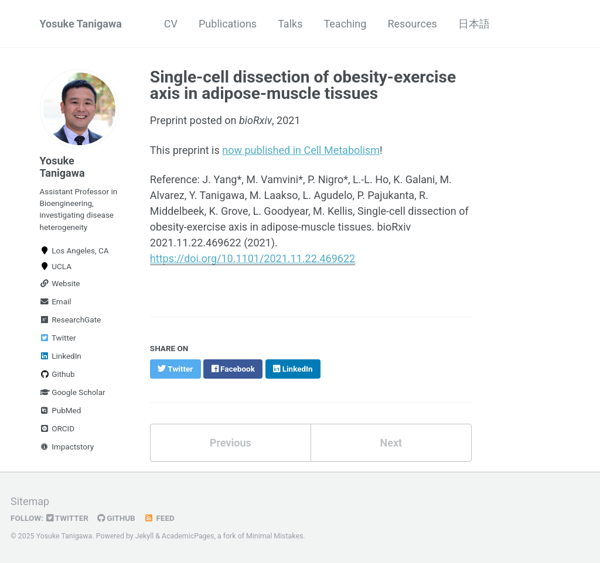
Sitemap (30, 501)
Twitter (58, 337)
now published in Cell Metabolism (301, 150)
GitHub (116, 518)
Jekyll (144, 536)
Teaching (344, 24)
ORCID (57, 428)
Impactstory (67, 446)
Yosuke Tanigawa (81, 24)
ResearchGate (70, 319)
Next (391, 443)
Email (55, 301)
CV (171, 24)
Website (60, 283)
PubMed (60, 410)
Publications (228, 24)
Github (57, 374)
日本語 (474, 24)
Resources (412, 24)
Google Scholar (72, 392)
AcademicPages (188, 536)
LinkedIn (60, 356)
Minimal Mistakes (274, 536)
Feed (159, 518)
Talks (290, 24)
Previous (230, 443)
